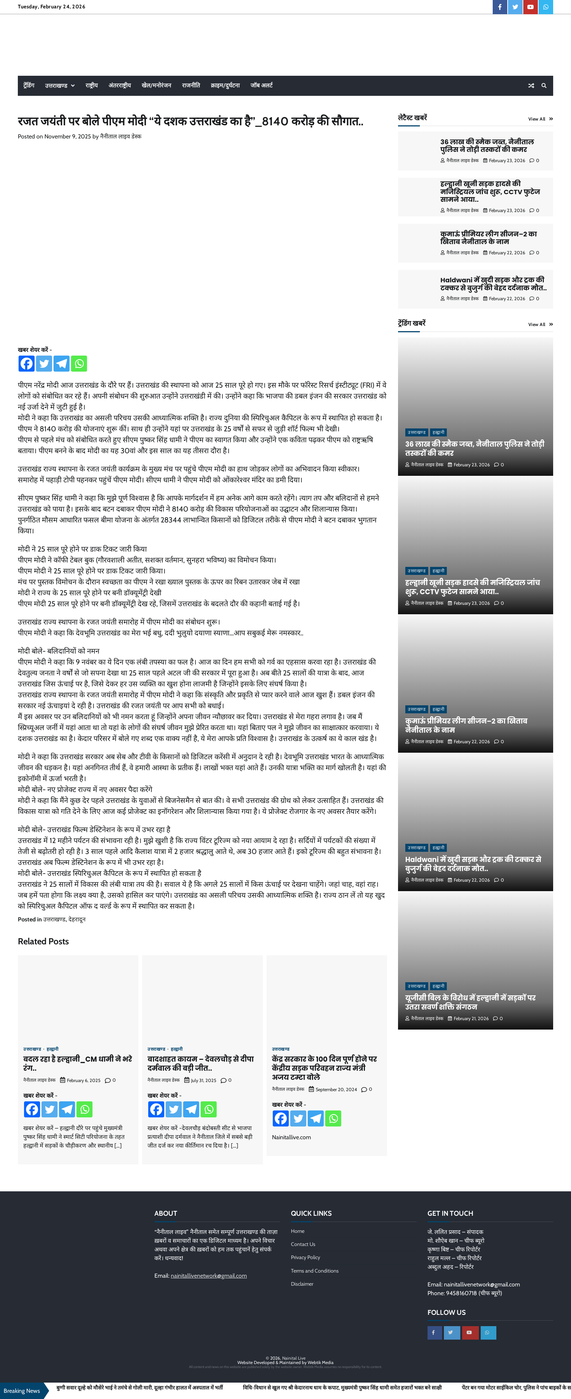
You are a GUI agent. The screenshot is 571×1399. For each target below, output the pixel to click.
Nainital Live (294, 1358)
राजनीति (191, 85)
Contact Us (303, 1244)
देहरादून (77, 919)
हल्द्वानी (53, 1049)
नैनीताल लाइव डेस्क (120, 136)
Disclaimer (302, 1284)
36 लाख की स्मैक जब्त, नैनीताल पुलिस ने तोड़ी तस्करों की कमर (487, 145)
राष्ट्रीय (92, 85)
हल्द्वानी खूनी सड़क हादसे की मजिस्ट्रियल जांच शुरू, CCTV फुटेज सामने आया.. (490, 191)
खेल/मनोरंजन (156, 85)
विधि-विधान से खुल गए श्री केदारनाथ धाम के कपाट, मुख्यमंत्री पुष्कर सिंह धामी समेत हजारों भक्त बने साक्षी (342, 1388)
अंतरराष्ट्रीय (120, 85)
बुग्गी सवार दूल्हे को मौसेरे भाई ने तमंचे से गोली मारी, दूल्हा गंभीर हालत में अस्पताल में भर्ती (139, 1388)
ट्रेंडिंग (28, 85)
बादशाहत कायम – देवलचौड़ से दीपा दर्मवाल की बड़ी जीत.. (200, 1063)
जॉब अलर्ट (261, 85)
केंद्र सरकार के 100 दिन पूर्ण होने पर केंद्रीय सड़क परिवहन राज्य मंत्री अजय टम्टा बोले (324, 1068)
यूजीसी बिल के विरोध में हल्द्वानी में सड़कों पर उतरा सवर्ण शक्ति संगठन (471, 1002)
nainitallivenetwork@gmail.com (209, 1275)
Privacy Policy (305, 1257)
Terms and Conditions (315, 1270)
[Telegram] (62, 364)
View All (537, 119)
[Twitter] (44, 364)
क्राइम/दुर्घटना (225, 85)
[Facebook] (27, 364)
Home (297, 1231)
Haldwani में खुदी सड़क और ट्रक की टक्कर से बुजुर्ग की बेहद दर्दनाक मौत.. (494, 284)
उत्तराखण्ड (56, 85)
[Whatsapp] (79, 364)
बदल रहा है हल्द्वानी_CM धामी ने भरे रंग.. (77, 1063)
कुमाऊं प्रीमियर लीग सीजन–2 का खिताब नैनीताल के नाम (489, 238)
